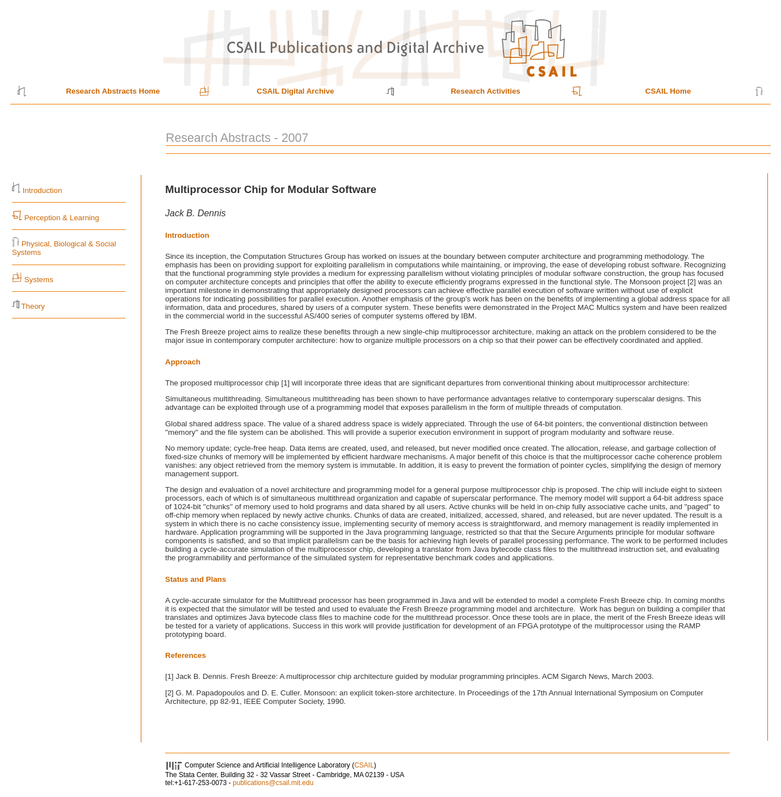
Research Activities (485, 91)
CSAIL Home (668, 91)
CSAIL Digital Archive (295, 91)
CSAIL (364, 765)
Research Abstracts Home (112, 91)
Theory (32, 306)
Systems (38, 279)
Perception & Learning (60, 217)
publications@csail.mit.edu (273, 783)
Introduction (42, 190)
